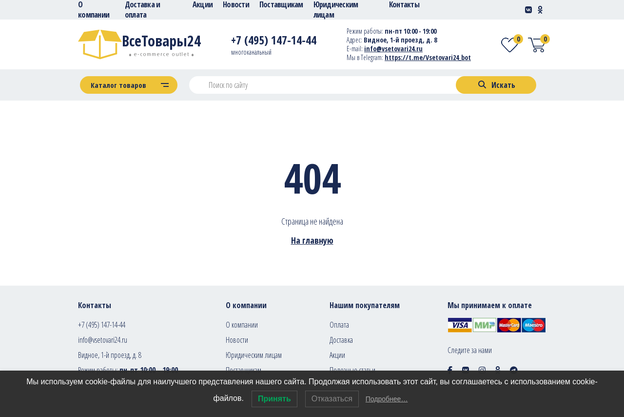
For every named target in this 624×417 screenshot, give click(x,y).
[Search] (496, 85)
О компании (242, 324)
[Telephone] (273, 41)
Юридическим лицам (254, 355)
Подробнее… (387, 399)
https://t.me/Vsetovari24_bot (428, 57)
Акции (337, 355)
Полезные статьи (352, 370)
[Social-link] (528, 10)
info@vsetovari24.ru (102, 339)
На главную (312, 240)
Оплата (339, 324)
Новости (237, 339)
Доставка (341, 339)
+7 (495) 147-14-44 (101, 324)
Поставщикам (243, 370)
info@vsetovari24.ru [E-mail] (393, 48)
